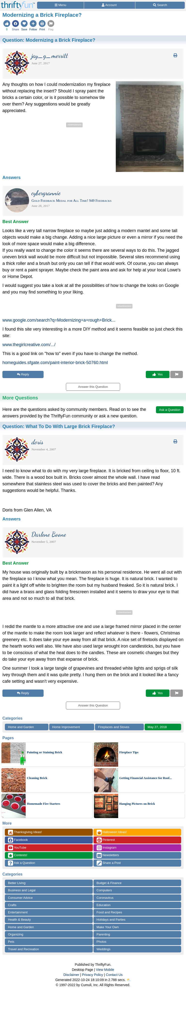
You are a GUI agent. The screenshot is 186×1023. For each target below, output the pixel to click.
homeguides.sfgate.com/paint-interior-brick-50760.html (55, 362)
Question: (48, 40)
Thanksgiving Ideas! (25, 832)
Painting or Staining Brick (44, 752)
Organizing (15, 934)
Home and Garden (21, 727)
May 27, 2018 (157, 727)
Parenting (103, 934)
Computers (104, 890)
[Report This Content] (176, 374)
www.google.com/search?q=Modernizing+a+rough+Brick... (58, 320)
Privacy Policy (92, 975)
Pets (11, 941)
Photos (101, 941)
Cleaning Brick (37, 778)
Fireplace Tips (129, 752)
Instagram (106, 847)
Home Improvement (66, 727)
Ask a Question (21, 863)
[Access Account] (109, 5)
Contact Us (114, 975)
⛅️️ (129, 980)
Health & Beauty (19, 919)
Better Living (16, 883)
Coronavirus (105, 898)
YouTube (17, 847)
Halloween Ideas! (112, 832)
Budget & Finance (109, 883)
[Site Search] (160, 5)
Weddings (104, 949)
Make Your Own (108, 927)
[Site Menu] (60, 5)
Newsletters (108, 855)
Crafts (12, 905)
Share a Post (109, 863)
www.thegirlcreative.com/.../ (28, 344)
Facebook (18, 840)
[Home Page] (18, 3)
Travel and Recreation (23, 949)
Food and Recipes (109, 912)
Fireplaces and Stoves (113, 727)
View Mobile (105, 970)
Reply (23, 374)
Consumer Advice (20, 898)
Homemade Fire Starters (43, 803)
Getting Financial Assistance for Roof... (145, 778)
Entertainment (18, 912)
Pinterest (106, 840)
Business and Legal (21, 890)
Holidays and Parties (111, 919)
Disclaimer (71, 975)
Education (104, 905)
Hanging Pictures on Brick (137, 803)
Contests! (17, 855)
